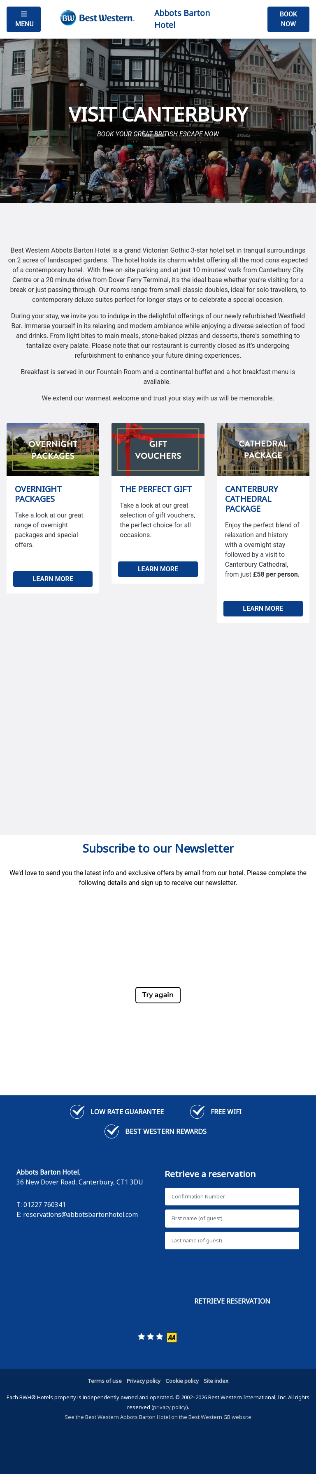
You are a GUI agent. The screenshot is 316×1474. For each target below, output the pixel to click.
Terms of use (105, 1380)
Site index (216, 1380)
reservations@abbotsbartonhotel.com (80, 1214)
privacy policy (169, 1407)
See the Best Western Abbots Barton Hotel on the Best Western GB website (158, 1417)
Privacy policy (143, 1380)
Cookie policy (182, 1380)
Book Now (288, 19)
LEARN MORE (53, 579)
